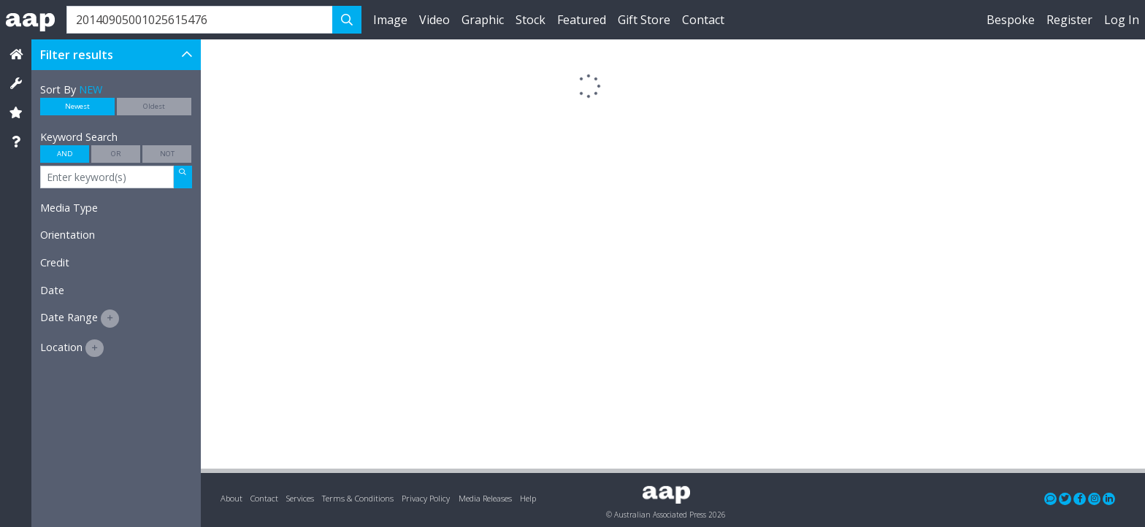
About (231, 498)
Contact (703, 20)
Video (434, 20)
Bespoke (1011, 20)
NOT (167, 153)
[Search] (199, 20)
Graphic (483, 20)
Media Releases (485, 498)
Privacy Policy (426, 498)
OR (116, 153)
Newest (77, 106)
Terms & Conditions (358, 498)
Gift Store (644, 20)
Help (528, 498)
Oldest (154, 106)
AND (65, 153)
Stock (530, 20)
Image (390, 20)
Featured (581, 20)
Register (1069, 20)
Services (300, 498)
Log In (1121, 20)
